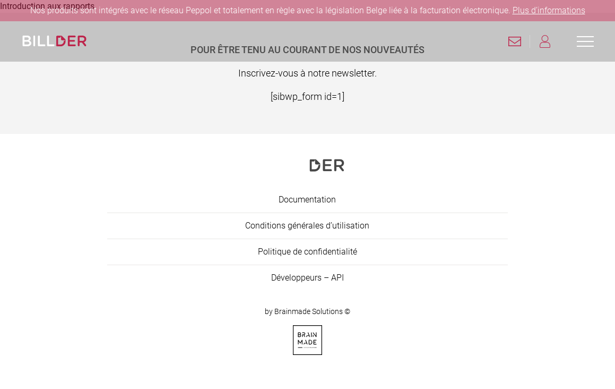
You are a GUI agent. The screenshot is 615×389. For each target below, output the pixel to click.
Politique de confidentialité (307, 252)
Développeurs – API (307, 278)
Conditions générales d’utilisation (307, 226)
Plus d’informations (549, 10)
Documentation (307, 199)
